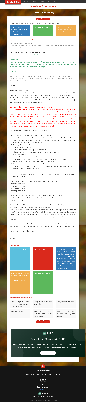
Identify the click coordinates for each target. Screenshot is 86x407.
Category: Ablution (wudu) (43, 13)
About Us (29, 374)
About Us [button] (42, 1)
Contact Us (39, 374)
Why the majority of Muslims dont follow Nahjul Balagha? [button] (43, 313)
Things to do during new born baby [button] (43, 303)
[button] (54, 1)
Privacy (57, 374)
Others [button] (49, 1)
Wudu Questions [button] (39, 249)
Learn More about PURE (48, 353)
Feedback (49, 374)
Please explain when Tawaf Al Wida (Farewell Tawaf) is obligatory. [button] (20, 304)
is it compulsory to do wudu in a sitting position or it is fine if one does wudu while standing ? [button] (20, 30)
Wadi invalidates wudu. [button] (42, 27)
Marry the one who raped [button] (66, 302)
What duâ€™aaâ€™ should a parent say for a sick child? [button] (66, 29)
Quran (28, 1)
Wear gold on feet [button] (17, 311)
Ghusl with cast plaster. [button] (19, 249)
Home (23, 1)
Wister (43, 389)
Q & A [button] (35, 1)
